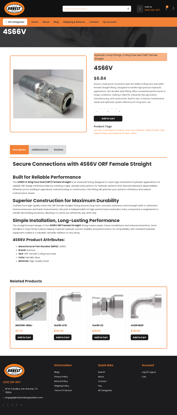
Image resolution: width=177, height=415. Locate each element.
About (45, 21)
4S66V (134, 133)
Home (34, 21)
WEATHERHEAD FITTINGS (119, 133)
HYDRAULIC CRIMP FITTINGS (147, 130)
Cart (144, 376)
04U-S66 (98, 130)
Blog (56, 21)
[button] (24, 337)
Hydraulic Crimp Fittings (108, 55)
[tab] (19, 149)
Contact (94, 21)
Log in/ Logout (149, 372)
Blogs (56, 372)
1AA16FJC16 (60, 325)
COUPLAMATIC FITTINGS (113, 130)
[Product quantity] (108, 111)
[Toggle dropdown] (6, 22)
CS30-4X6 (129, 130)
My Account (110, 21)
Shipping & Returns (74, 21)
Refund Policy (61, 381)
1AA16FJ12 (97, 325)
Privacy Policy (61, 376)
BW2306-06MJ (23, 325)
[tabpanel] (88, 215)
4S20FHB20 (137, 325)
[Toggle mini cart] (166, 9)
